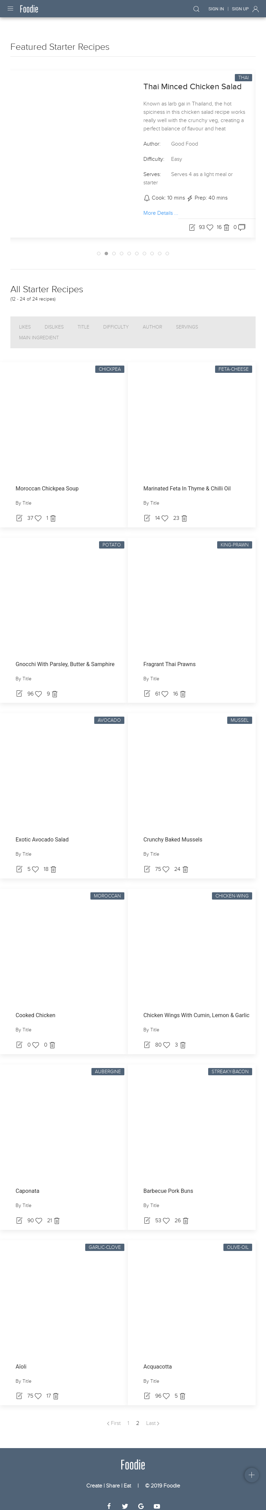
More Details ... (160, 206)
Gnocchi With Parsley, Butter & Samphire (65, 658)
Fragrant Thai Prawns (169, 658)
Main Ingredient (39, 331)
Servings (187, 321)
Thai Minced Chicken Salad (192, 80)
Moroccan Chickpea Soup (47, 482)
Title (83, 321)
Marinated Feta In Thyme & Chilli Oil (187, 482)
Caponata (27, 1184)
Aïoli (21, 1360)
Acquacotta (157, 1360)
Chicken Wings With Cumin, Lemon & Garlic (196, 1009)
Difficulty (116, 321)
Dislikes (54, 321)
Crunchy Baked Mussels (172, 833)
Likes (25, 321)
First (114, 1417)
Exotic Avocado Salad (42, 833)
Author (152, 321)
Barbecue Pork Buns (168, 1184)
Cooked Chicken (35, 1009)
